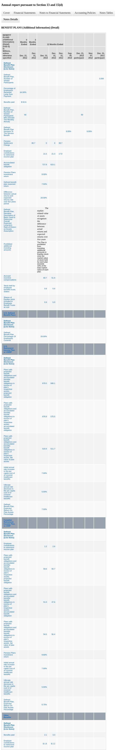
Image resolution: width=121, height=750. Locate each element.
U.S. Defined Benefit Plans (10, 314)
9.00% (68, 131)
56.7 (53, 569)
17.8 (60, 154)
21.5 (45, 154)
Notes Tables (106, 12)
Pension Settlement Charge (8, 143)
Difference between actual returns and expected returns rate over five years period (10, 198)
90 (25, 115)
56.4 (53, 634)
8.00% (44, 174)
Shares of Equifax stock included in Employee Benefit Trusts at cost (9, 302)
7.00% (44, 473)
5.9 (45, 302)
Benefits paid (9, 102)
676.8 (44, 416)
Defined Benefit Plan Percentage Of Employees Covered (10, 336)
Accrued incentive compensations (10, 278)
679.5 (44, 383)
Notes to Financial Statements (55, 12)
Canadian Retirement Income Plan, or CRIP (9, 523)
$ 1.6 (45, 744)
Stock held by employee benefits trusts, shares (10, 288)
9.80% (44, 655)
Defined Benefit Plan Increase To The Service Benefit (9, 131)
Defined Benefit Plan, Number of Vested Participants (9, 78)
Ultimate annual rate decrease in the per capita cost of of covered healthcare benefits (9, 492)
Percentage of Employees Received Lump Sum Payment (9, 92)
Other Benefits (7, 716)
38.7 (33, 143)
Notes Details (10, 19)
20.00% (44, 198)
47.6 (53, 602)
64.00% (23, 92)
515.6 (44, 449)
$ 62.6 (23, 102)
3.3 (54, 735)
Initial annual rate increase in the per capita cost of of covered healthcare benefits (9, 473)
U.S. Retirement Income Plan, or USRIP (9, 349)
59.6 (45, 569)
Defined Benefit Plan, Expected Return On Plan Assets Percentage (9, 509)
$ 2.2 (53, 744)
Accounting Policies (85, 12)
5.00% (44, 492)
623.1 (53, 165)
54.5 (45, 634)
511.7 (53, 449)
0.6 (45, 289)
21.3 (53, 154)
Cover (6, 12)
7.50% (44, 184)
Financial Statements (24, 12)
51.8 (53, 278)
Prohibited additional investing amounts (8, 247)
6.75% (44, 705)
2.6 (54, 546)
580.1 (53, 383)
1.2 (45, 546)
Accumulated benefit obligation (9, 164)
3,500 (101, 79)
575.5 (53, 416)
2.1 (45, 735)
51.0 (45, 602)
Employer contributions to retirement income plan (9, 154)
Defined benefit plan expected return (10, 184)
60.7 (45, 278)
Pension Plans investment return (10, 174)
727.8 (44, 165)
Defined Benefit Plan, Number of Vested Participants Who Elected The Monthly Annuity (9, 115)
